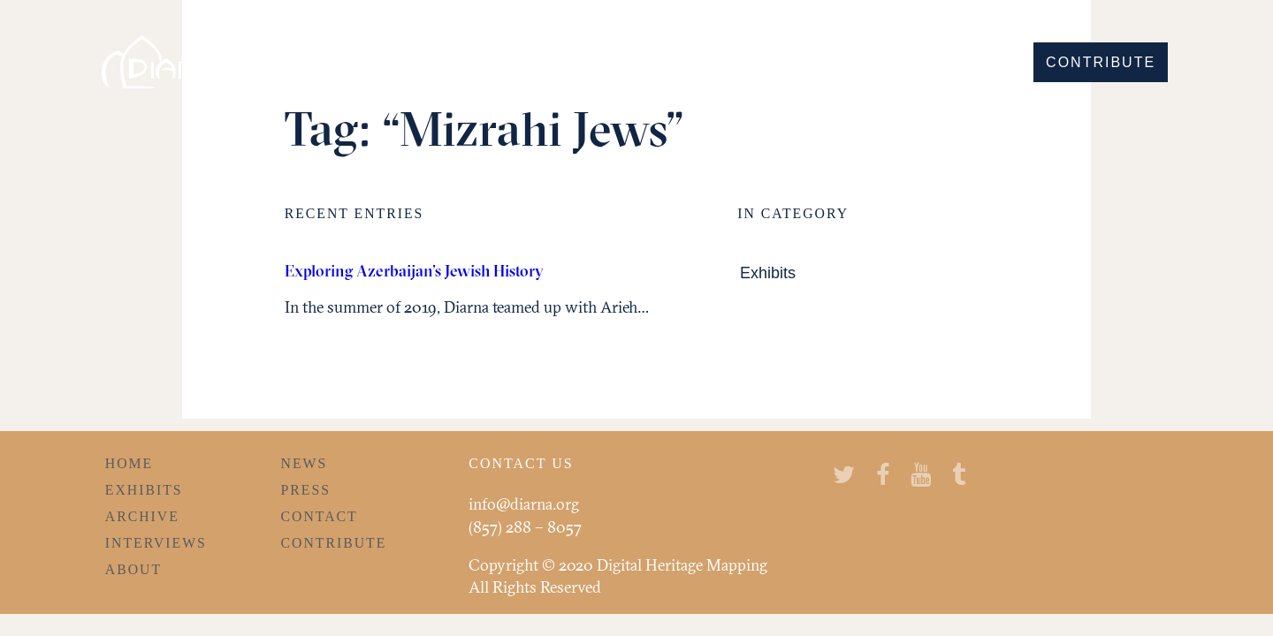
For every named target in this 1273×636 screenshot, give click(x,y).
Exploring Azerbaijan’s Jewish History (414, 271)
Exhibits (768, 273)
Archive (142, 516)
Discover (709, 62)
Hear (904, 62)
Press (306, 489)
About (133, 569)
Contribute (1100, 62)
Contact (319, 516)
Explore (818, 62)
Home (129, 463)
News (304, 463)
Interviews (156, 542)
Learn (981, 62)
